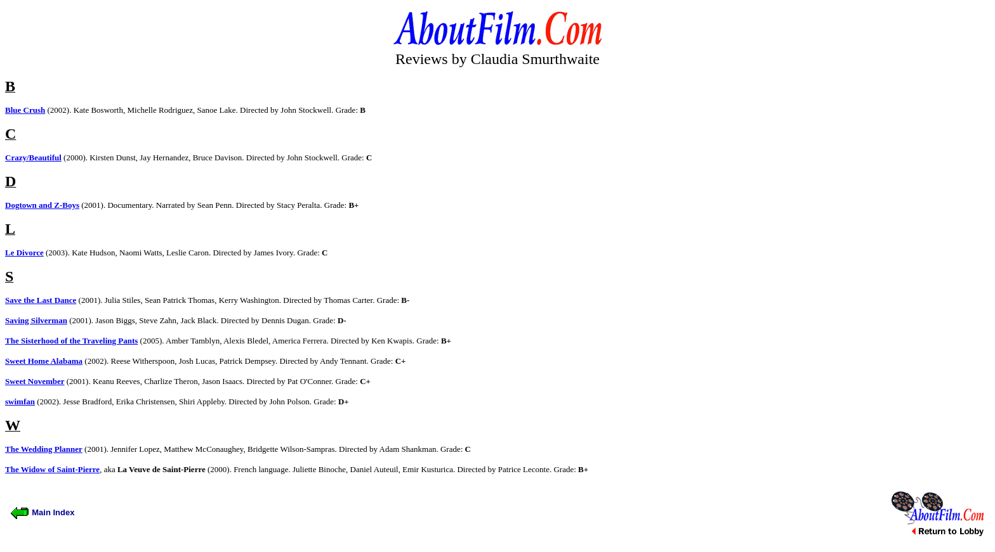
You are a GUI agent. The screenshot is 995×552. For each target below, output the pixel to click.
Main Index (42, 512)
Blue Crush (25, 110)
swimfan (20, 401)
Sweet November (35, 381)
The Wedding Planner (43, 449)
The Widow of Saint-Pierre (52, 469)
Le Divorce (24, 252)
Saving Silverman (36, 320)
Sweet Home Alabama (43, 361)
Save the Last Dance (40, 300)
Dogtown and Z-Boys (42, 205)
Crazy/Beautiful (33, 157)
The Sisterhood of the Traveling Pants (71, 340)
